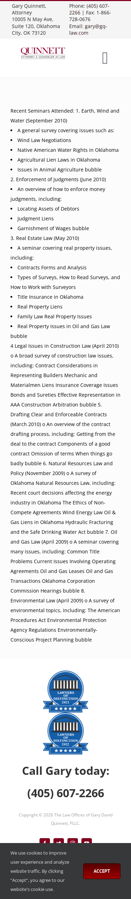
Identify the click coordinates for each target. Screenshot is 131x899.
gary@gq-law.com (88, 29)
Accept (102, 871)
